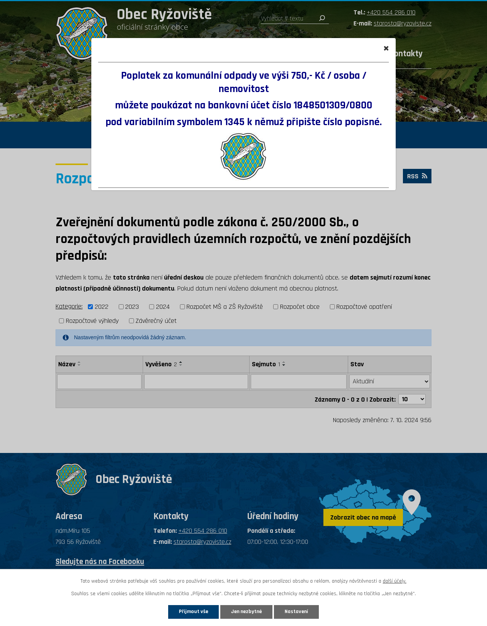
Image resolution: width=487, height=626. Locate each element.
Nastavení (296, 611)
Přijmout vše (193, 611)
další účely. (394, 581)
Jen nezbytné (246, 611)
